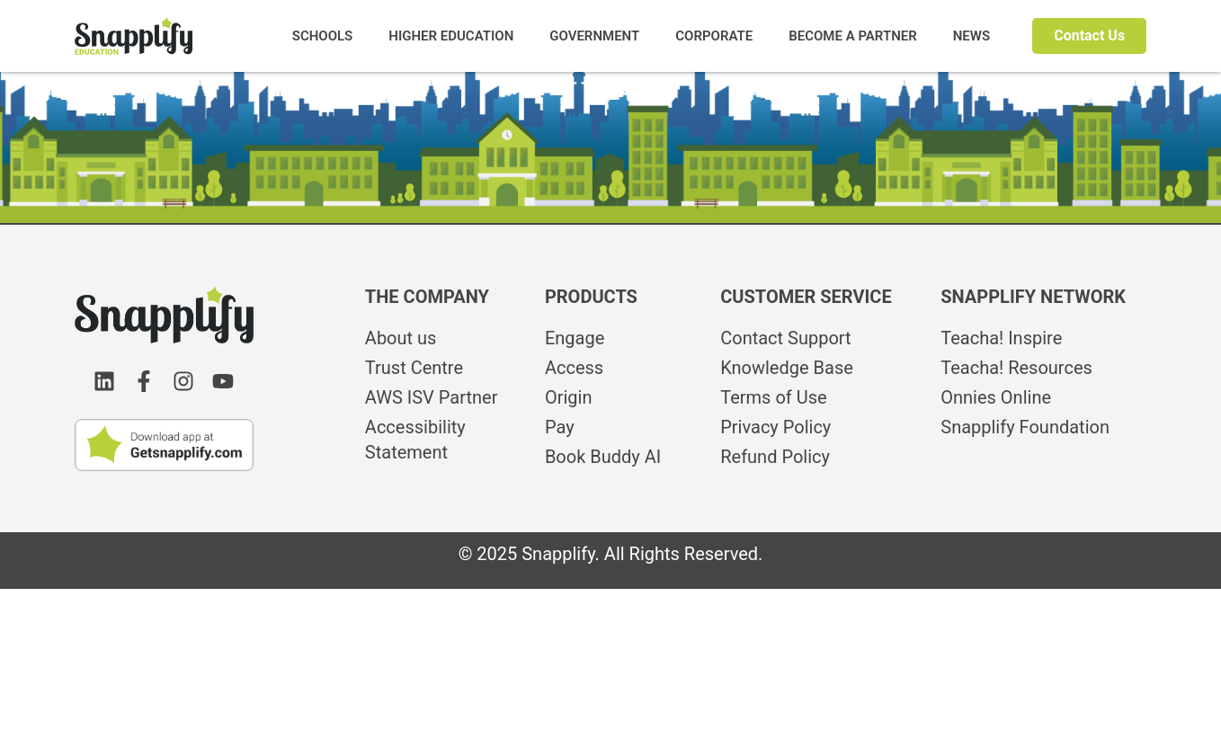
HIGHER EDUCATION (450, 36)
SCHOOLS (322, 36)
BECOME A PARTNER (853, 36)
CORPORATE (714, 36)
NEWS (971, 36)
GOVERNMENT (594, 36)
